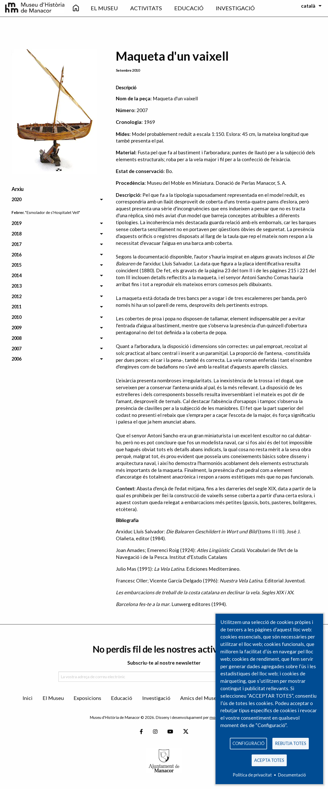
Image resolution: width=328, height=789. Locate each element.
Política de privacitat (252, 774)
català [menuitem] (308, 6)
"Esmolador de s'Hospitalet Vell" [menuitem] (52, 212)
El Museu (53, 698)
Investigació (156, 698)
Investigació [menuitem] (235, 8)
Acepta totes (269, 759)
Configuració (248, 742)
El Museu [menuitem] (104, 8)
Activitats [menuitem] (146, 8)
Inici (28, 698)
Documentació (292, 774)
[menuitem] (76, 8)
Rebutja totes (290, 742)
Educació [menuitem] (188, 8)
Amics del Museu (199, 698)
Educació (121, 698)
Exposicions (87, 698)
